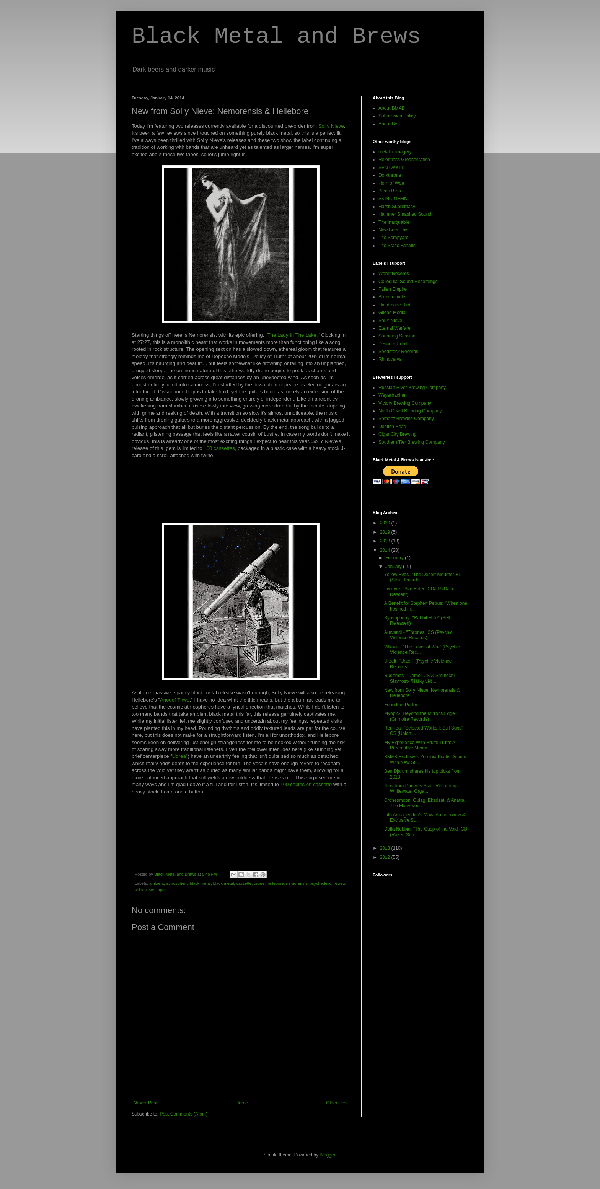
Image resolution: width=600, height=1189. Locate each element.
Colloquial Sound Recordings (408, 281)
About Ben (389, 124)
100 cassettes (219, 448)
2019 (385, 532)
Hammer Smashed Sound (404, 214)
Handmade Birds (395, 305)
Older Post (337, 1103)
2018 (385, 541)
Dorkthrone (389, 175)
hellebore (275, 883)
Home (242, 1103)
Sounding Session (397, 336)
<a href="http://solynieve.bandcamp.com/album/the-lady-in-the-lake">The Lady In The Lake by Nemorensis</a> (241, 493)
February (395, 557)
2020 (385, 523)
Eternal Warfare (394, 328)
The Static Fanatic (397, 245)
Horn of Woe (391, 183)
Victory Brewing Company (404, 403)
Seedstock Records (398, 351)
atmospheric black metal (188, 883)
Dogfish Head (392, 426)
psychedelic (320, 883)
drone (259, 883)
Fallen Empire (392, 289)
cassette (243, 883)
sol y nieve (144, 890)
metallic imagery (395, 152)
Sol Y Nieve (390, 320)
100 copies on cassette (306, 784)
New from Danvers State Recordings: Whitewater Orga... (422, 788)
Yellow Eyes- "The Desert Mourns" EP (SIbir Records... (422, 577)
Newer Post (145, 1103)
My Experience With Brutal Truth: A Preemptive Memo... (419, 745)
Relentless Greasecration (404, 159)
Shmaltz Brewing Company (406, 418)
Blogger (327, 1155)
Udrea (179, 756)
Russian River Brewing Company (412, 387)
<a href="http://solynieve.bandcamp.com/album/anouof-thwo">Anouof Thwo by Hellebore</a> (241, 830)
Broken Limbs (392, 297)
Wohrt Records (393, 273)
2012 (385, 857)
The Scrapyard (393, 237)
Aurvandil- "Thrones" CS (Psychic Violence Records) (418, 635)
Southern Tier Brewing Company (411, 442)
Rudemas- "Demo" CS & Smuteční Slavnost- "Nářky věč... (419, 678)
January (394, 566)
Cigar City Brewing (397, 434)
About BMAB (391, 108)
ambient (156, 883)
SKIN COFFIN (393, 198)
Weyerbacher (392, 395)
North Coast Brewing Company (410, 411)
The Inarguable (393, 222)
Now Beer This (393, 230)
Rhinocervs (389, 359)
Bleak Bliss (389, 191)
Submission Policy (397, 116)
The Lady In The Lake (291, 335)
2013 (385, 848)
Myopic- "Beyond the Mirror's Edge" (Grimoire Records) (420, 716)
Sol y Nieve (331, 126)
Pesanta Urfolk (393, 344)
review (340, 883)
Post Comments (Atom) (183, 1114)
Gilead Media (392, 312)
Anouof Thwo (174, 700)
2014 (385, 550)
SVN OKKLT (391, 167)
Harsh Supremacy (396, 206)
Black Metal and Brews (276, 37)
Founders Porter (400, 704)
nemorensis (297, 883)
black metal (223, 883)
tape (161, 890)
